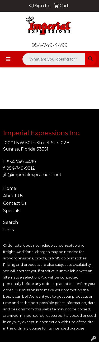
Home (9, 188)
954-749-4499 (50, 45)
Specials (11, 210)
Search (10, 222)
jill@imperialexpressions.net (32, 174)
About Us (13, 195)
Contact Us (14, 203)
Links (8, 229)
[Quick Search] (53, 59)
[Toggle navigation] (8, 59)
